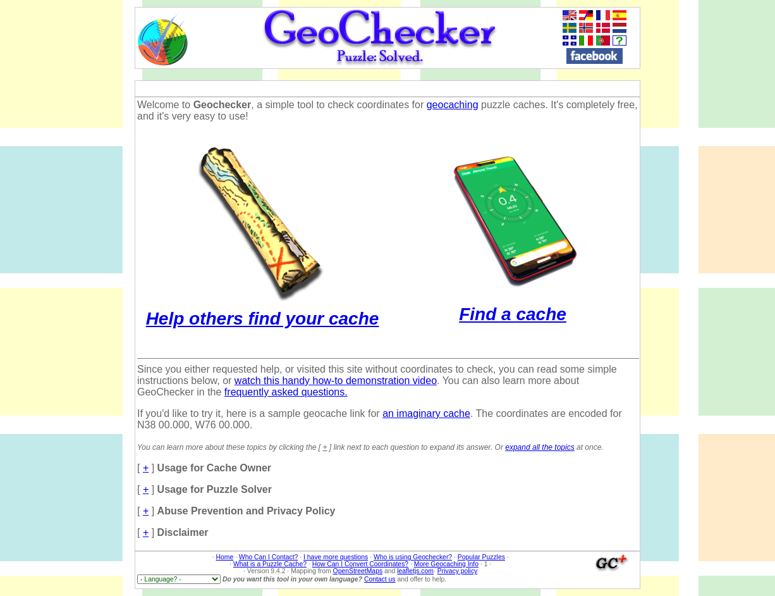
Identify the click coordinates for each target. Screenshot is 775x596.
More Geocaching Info (446, 564)
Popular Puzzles (481, 557)
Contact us (380, 579)
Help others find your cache (262, 308)
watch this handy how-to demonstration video (336, 380)
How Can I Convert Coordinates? (360, 564)
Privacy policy (457, 571)
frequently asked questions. (286, 392)
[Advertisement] (730, 197)
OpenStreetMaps (358, 571)
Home (224, 557)
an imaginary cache (426, 413)
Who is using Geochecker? (413, 557)
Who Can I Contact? (268, 557)
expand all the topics (539, 447)
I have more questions (335, 557)
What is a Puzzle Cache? (270, 564)
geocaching (453, 104)
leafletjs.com (415, 571)
